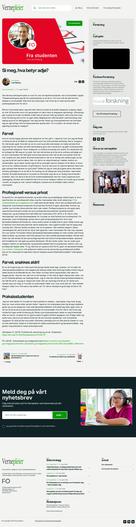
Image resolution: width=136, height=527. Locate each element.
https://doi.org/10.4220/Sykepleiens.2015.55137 (24, 335)
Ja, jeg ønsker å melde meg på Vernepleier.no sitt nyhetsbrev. (30, 426)
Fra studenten (8, 89)
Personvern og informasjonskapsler (48, 521)
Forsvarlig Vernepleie (112, 8)
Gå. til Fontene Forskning (107, 114)
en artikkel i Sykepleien (13, 249)
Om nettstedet (93, 8)
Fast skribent (15, 80)
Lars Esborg (16, 83)
